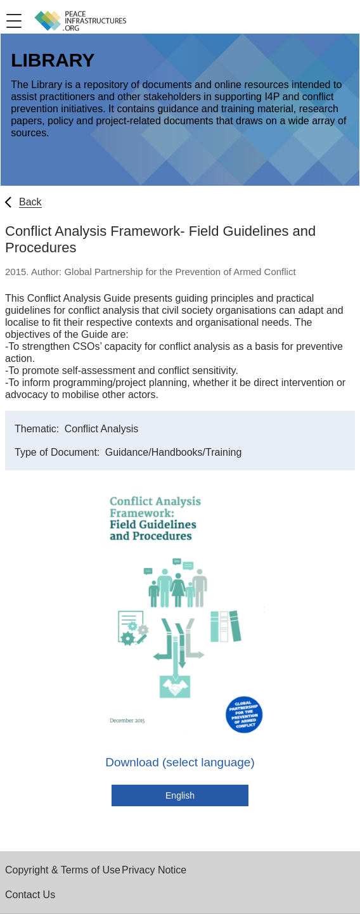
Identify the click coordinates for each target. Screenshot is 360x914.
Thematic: (38, 428)
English (180, 795)
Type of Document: (59, 452)
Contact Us (30, 894)
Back (30, 201)
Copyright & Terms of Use (62, 870)
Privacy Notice (154, 870)
